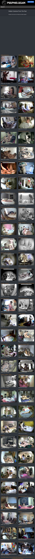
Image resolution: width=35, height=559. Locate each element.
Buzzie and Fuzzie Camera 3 (26, 137)
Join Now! (31, 1)
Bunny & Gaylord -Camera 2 (26, 304)
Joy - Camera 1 (9, 228)
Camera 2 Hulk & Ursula (9, 198)
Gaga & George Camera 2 (26, 441)
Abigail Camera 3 (9, 487)
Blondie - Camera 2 (26, 228)
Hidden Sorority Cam (9, 61)
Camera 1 (26, 91)
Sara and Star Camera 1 (9, 122)
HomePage (3, 557)
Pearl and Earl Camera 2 (26, 106)
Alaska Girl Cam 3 (9, 335)
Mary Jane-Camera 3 (9, 167)
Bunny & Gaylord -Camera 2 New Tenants (26, 289)
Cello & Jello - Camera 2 (26, 243)
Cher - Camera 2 (9, 350)
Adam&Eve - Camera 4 (26, 395)
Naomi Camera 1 (26, 426)
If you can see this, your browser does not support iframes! (17, 34)
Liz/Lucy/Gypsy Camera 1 (9, 411)
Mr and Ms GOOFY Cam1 (26, 502)
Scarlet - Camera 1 (26, 319)
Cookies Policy (31, 557)
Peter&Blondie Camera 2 (26, 365)
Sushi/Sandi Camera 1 (9, 395)
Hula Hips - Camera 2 (9, 289)
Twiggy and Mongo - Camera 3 (9, 319)
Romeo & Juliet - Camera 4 (9, 258)
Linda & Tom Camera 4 (26, 274)
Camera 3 (9, 441)
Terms (10, 557)
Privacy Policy (25, 557)
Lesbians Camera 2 (26, 152)
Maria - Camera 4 (26, 380)
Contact (13, 557)
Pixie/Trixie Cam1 (9, 502)
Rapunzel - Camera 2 (9, 274)
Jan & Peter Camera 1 (9, 304)
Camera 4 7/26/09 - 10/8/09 (9, 380)
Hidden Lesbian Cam (26, 61)
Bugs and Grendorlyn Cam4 (26, 350)
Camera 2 (9, 152)
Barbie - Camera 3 (26, 213)
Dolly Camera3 (9, 365)
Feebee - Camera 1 (9, 243)
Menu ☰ (2, 6)
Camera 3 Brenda (9, 106)
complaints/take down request (17, 558)
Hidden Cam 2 (26, 547)
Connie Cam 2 (26, 76)
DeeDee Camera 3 (26, 471)
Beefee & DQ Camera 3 (26, 335)
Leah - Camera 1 (26, 167)
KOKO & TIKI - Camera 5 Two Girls (9, 213)
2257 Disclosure (19, 557)
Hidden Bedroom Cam (9, 76)
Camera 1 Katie (9, 91)
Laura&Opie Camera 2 (26, 411)
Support (7, 557)
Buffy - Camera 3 (26, 258)
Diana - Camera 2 (26, 198)
